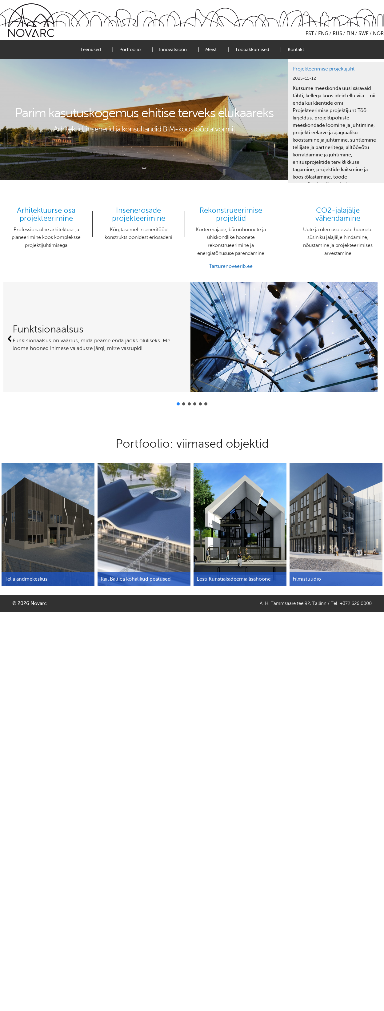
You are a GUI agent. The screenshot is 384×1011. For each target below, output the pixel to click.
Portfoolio (130, 49)
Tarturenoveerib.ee (231, 266)
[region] (336, 122)
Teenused (90, 49)
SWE (363, 33)
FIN (350, 33)
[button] (10, 339)
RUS (337, 33)
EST (310, 33)
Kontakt (296, 49)
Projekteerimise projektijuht (323, 69)
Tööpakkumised (252, 49)
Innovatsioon (173, 49)
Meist (211, 49)
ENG (323, 33)
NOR (378, 33)
